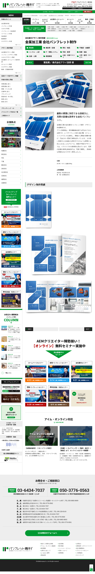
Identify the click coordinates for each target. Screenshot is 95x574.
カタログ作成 (5, 28)
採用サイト (78, 11)
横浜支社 (4, 165)
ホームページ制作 (6, 64)
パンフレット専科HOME (31, 15)
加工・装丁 (75, 28)
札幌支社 (4, 150)
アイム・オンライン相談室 (48, 548)
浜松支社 (4, 168)
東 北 (19, 506)
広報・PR (64, 27)
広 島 (19, 522)
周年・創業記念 (52, 28)
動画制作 (4, 38)
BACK (30, 65)
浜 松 (19, 516)
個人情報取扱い (80, 551)
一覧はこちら (8, 373)
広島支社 (4, 175)
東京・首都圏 (62, 30)
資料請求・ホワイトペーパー (84, 548)
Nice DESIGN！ (52, 30)
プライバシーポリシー (82, 553)
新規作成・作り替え (7, 96)
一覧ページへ (18, 44)
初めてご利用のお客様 (47, 546)
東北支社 (4, 154)
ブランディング (6, 94)
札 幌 (19, 503)
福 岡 (19, 525)
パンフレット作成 (6, 26)
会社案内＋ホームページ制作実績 (10, 61)
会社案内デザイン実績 (7, 52)
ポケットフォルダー (64, 28)
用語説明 (43, 557)
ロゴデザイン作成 (6, 41)
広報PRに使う (5, 91)
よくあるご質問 (45, 555)
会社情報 (45, 11)
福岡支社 (4, 179)
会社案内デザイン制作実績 (56, 15)
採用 (58, 27)
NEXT (87, 65)
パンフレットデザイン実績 (9, 54)
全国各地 (80, 30)
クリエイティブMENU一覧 (9, 112)
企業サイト (70, 11)
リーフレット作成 (6, 33)
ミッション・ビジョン (60, 11)
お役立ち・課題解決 (11, 317)
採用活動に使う (6, 86)
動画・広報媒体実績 (7, 69)
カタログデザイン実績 (7, 57)
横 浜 (19, 514)
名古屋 (19, 519)
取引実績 (51, 11)
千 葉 (19, 511)
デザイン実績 (43, 15)
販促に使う (4, 101)
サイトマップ (80, 557)
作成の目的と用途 (7, 79)
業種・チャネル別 (6, 89)
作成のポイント (6, 19)
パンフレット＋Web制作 (8, 31)
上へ (91, 567)
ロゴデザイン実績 (6, 67)
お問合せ (88, 11)
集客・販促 (73, 27)
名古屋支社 (4, 172)
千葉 (2, 161)
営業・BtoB (51, 27)
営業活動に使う (6, 84)
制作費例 (43, 551)
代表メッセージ (63, 553)
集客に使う (4, 99)
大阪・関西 (72, 30)
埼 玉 (19, 508)
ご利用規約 (79, 555)
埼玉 (2, 158)
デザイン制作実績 (7, 48)
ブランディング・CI (84, 27)
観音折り (83, 28)
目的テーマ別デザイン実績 (9, 76)
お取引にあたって (46, 553)
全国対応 (4, 183)
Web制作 (4, 36)
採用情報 (61, 555)
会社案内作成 (5, 23)
